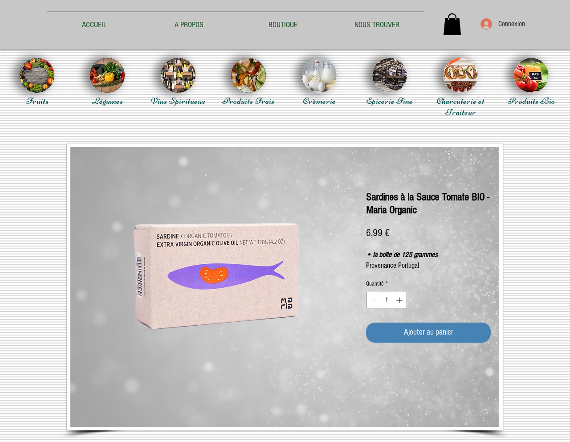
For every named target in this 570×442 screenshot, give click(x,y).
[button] (452, 24)
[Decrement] (373, 300)
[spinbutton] (387, 300)
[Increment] (400, 300)
